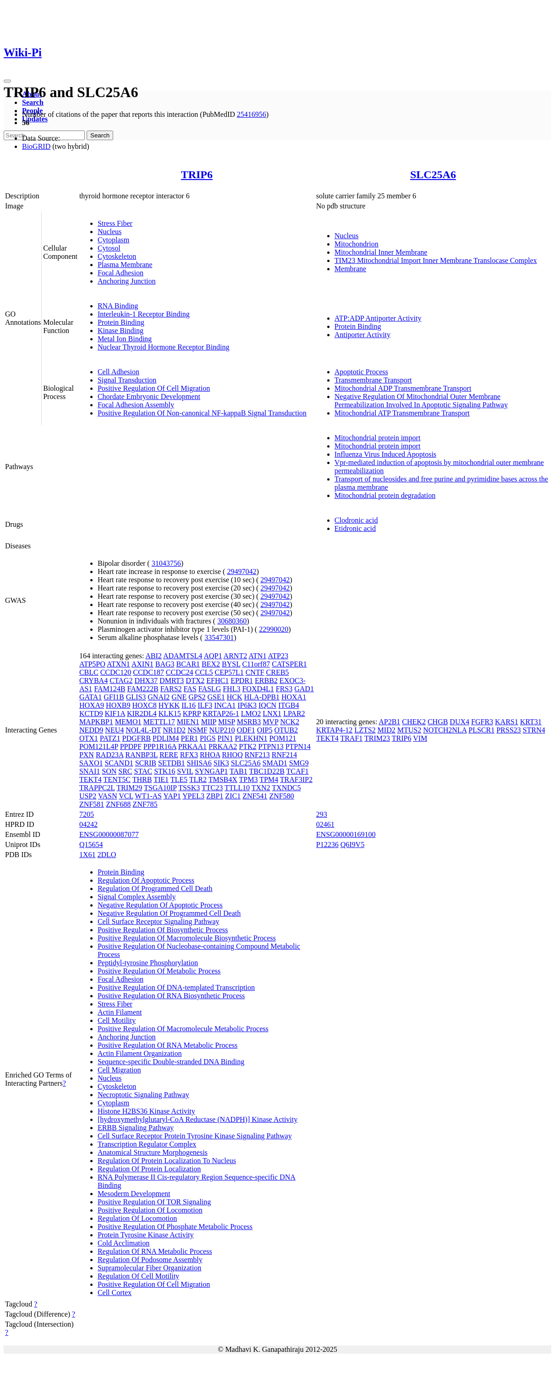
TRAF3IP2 (296, 779)
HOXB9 (118, 705)
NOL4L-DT (143, 730)
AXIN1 (143, 664)
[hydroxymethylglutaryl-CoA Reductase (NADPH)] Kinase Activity (197, 1119)
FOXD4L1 (258, 689)
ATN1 (257, 656)
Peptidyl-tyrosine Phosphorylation (148, 963)
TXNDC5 (286, 788)
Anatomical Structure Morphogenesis (153, 1152)
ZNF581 (91, 804)
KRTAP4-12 (334, 730)
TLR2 (198, 779)
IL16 (188, 705)
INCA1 (225, 705)
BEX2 (211, 664)
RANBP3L (141, 755)
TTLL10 (237, 788)
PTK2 (247, 746)
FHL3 (231, 689)
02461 (325, 824)
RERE (168, 755)
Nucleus (109, 231)
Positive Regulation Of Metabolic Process (159, 971)
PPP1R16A (159, 746)
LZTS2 (364, 730)
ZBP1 (214, 796)
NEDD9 (91, 730)
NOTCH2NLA (445, 730)
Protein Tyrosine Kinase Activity (146, 1235)
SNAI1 (89, 771)
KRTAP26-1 (221, 713)
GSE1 (216, 697)
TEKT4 (90, 779)
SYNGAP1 (211, 771)
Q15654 (91, 844)
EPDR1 (242, 680)
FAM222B (143, 689)
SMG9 (299, 763)
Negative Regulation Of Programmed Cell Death (169, 913)
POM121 (283, 738)
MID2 (387, 730)
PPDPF (131, 746)
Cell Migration (119, 1070)
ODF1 (246, 730)
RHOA (210, 755)
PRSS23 (508, 730)
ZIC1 (233, 796)
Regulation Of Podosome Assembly (150, 1259)
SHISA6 (199, 763)
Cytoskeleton (117, 256)
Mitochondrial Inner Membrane (381, 252)
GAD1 (304, 689)
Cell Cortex (115, 1292)
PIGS (208, 738)
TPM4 (268, 779)
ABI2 (153, 656)
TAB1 (238, 771)
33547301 (219, 637)
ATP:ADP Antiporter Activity (378, 318)
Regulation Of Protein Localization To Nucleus (167, 1160)
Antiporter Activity (362, 335)
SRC (125, 771)
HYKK (169, 705)
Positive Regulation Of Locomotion (150, 1210)
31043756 (166, 563)
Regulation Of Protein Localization (149, 1169)
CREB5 (277, 672)
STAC (143, 771)
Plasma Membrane (125, 264)
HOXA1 (293, 697)
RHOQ (232, 755)
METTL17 (159, 722)
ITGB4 (288, 705)
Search (33, 102)
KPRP (192, 713)
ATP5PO (92, 664)
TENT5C (117, 779)
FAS (190, 689)
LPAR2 (294, 713)
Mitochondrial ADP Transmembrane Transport (403, 388)
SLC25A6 (433, 174)
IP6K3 (247, 705)
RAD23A (109, 755)
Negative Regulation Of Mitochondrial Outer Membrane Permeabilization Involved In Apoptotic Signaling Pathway (421, 401)
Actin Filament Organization (140, 1053)
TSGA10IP (160, 788)
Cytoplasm (113, 240)
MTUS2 (409, 730)
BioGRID (36, 146)
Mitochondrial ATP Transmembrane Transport (402, 413)
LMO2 (251, 713)
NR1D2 (174, 730)
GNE (179, 697)
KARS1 (506, 722)
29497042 (241, 571)
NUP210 (222, 730)
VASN (107, 796)
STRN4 (534, 730)
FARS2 (171, 689)
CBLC (89, 672)
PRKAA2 (223, 746)
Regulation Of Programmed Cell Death (155, 888)
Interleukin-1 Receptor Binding (144, 314)
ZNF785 (144, 804)
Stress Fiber (115, 223)
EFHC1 (217, 680)
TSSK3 (189, 788)
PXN (86, 755)
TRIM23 (377, 738)
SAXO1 (91, 763)
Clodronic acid (356, 520)
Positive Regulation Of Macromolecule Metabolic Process (183, 1029)
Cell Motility (117, 1020)
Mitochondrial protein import (378, 438)
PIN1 (225, 738)
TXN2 (261, 788)
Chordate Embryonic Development (149, 396)
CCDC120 (116, 672)
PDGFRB (136, 738)
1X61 (87, 854)
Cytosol (109, 248)
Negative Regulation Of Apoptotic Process (160, 905)
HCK (234, 697)
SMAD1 (275, 763)
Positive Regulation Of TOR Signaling (154, 1202)
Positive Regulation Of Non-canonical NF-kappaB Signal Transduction (202, 413)
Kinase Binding (120, 330)
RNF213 (257, 755)
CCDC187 (148, 672)
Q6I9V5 (352, 844)
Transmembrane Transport (373, 380)
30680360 (232, 621)
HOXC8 (144, 705)
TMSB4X (223, 779)
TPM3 (248, 779)
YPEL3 (193, 796)
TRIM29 (129, 788)
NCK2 (289, 722)
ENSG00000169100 (346, 834)
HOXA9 (91, 705)
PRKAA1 (192, 746)
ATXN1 (118, 664)
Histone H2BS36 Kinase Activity (146, 1111)
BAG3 (165, 664)
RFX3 (189, 755)
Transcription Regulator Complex (147, 1144)
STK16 (164, 771)
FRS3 (284, 689)
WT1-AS (148, 796)
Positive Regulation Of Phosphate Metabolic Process (175, 1226)
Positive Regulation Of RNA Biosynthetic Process (171, 996)
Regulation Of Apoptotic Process (146, 880)
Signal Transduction (127, 380)
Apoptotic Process (361, 372)
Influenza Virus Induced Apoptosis (385, 454)
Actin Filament (120, 1012)
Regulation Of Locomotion (137, 1218)
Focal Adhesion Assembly (136, 405)
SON (109, 771)
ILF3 (205, 705)
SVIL (185, 771)
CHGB (438, 722)
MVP (270, 722)
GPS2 (196, 697)
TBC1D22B (267, 771)
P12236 (327, 844)
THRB (142, 779)
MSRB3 (249, 722)
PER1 (189, 738)
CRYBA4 (93, 680)
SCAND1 (118, 763)
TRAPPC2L (97, 788)
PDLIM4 (166, 738)
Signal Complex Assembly (137, 897)
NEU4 (114, 730)
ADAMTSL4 (182, 656)
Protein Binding (121, 322)
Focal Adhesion (120, 273)
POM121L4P (98, 746)
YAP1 (172, 796)
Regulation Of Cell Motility (138, 1276)
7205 (86, 814)
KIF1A (114, 713)
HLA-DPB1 (262, 697)
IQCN (267, 705)
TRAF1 (351, 738)
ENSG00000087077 (109, 834)
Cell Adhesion (118, 372)
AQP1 (212, 656)
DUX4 (459, 722)
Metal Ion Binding (125, 339)
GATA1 (90, 697)
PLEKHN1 (251, 738)
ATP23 (278, 656)
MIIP (208, 722)
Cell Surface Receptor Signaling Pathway (159, 921)
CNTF (255, 672)
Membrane (350, 269)
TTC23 (212, 788)
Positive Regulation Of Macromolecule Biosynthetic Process (187, 938)
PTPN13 (271, 746)
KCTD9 (91, 713)
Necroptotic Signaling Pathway (143, 1095)
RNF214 (284, 755)
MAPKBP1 (96, 722)
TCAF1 (297, 771)
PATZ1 (110, 738)
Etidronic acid (355, 528)
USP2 (87, 796)
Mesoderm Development (134, 1193)
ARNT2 (235, 656)
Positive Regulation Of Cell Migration (154, 388)
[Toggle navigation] (7, 81)
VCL (126, 796)
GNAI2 (159, 697)
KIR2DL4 (142, 713)
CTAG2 (121, 680)
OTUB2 (286, 730)
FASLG (209, 689)
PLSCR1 (481, 730)
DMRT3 (171, 680)
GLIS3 (136, 697)
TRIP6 (197, 174)
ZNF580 (281, 796)
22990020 (273, 629)
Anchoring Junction (127, 281)
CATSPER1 (289, 664)
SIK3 (221, 763)
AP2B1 (389, 722)
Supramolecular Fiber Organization (149, 1268)
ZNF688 (118, 804)
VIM (420, 738)
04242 (88, 824)
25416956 (251, 114)
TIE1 (161, 779)
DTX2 (195, 680)
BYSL (231, 664)
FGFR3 (482, 722)
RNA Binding (118, 306)
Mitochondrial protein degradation (385, 495)
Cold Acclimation (123, 1243)
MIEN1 (188, 722)
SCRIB (145, 763)
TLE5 (178, 779)
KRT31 (531, 722)
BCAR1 (188, 664)
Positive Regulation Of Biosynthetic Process (163, 930)
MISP (226, 722)
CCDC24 (179, 672)
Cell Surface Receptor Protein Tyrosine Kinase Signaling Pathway (195, 1136)
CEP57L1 (229, 672)
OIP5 (265, 730)
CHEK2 (414, 722)
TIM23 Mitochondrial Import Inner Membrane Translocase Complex (436, 260)
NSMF (197, 730)
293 (321, 814)
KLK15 (170, 713)
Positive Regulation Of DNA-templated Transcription (176, 987)
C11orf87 (256, 664)
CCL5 (204, 672)
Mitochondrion (357, 244)
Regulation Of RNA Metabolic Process (155, 1251)
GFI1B (114, 697)
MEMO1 (128, 722)
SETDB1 (171, 763)
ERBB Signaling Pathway (136, 1128)
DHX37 (146, 680)
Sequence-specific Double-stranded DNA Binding (171, 1062)
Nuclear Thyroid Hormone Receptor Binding (164, 347)
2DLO (106, 854)
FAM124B (109, 689)
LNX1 (272, 713)
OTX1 (88, 738)
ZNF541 (254, 796)
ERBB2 (266, 680)
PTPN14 (298, 746)
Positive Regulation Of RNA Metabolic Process (167, 1045)
